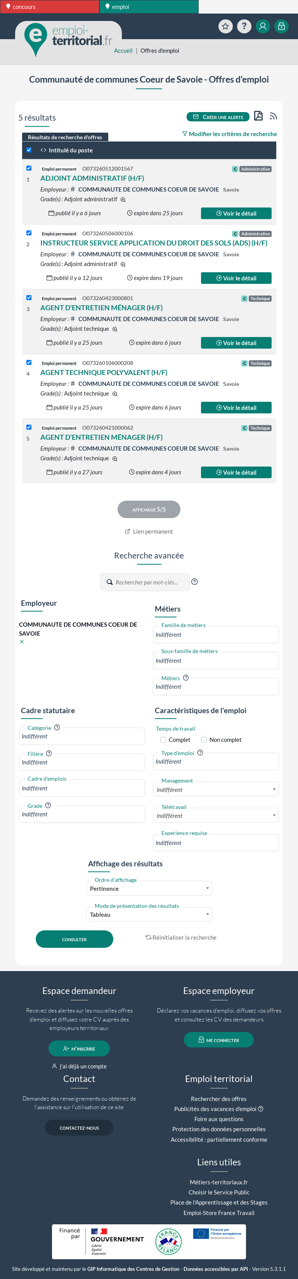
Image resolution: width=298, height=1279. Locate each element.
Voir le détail (236, 213)
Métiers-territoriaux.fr (219, 1182)
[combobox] (216, 634)
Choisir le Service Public (219, 1192)
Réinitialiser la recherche (181, 937)
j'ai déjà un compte (79, 1066)
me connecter (219, 1039)
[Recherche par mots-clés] (152, 582)
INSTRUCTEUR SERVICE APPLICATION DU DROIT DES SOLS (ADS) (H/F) (153, 243)
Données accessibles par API (216, 1269)
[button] (194, 581)
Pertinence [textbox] (104, 888)
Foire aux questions (219, 1118)
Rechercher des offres (219, 1098)
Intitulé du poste (66, 150)
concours (21, 6)
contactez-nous (79, 1127)
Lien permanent (149, 531)
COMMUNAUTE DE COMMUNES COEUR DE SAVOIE (145, 189)
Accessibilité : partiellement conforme (219, 1139)
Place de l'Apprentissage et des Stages (219, 1202)
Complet (180, 739)
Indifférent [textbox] (169, 789)
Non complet (226, 739)
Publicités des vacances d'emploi (215, 1108)
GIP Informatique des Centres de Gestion (133, 1269)
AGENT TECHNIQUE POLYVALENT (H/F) (103, 372)
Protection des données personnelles (219, 1128)
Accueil (123, 50)
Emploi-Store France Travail (219, 1212)
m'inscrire (79, 1048)
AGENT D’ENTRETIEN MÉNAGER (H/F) (101, 307)
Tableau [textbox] (100, 914)
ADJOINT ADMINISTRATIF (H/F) (92, 178)
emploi (117, 6)
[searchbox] (216, 634)
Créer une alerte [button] (218, 116)
